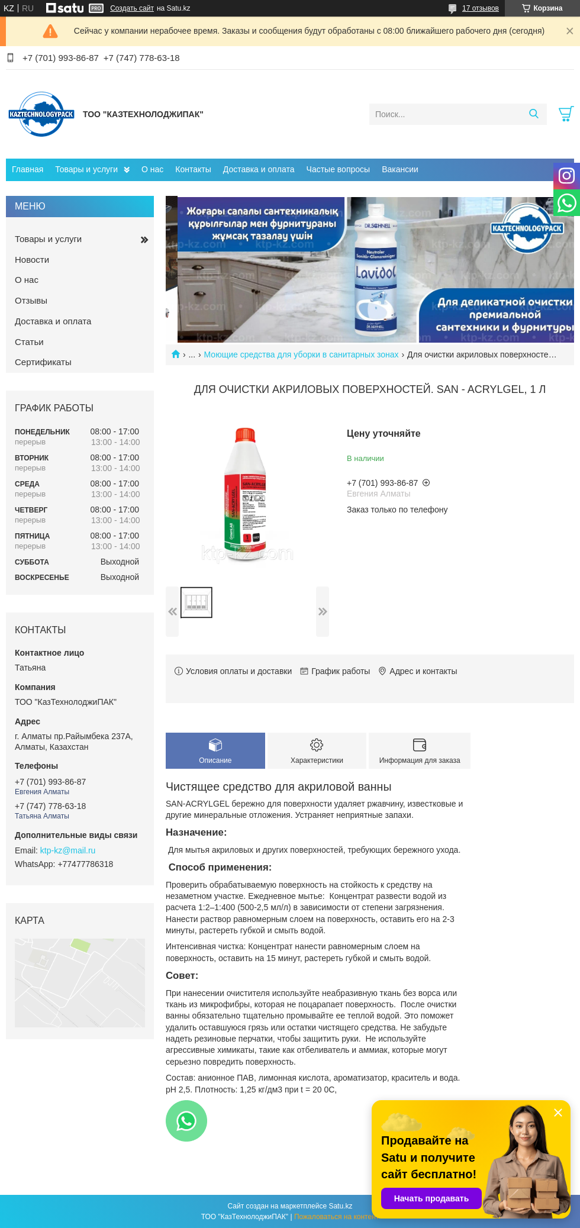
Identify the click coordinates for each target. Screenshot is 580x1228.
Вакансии (400, 169)
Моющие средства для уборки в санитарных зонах (301, 354)
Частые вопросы (338, 169)
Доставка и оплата (259, 169)
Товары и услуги (86, 169)
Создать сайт (132, 8)
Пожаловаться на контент (336, 1217)
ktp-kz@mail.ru (68, 850)
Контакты (193, 169)
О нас (152, 169)
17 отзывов (480, 8)
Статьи (29, 342)
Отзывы (31, 300)
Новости (32, 259)
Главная (27, 169)
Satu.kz (340, 1206)
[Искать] (533, 114)
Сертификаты (43, 362)
